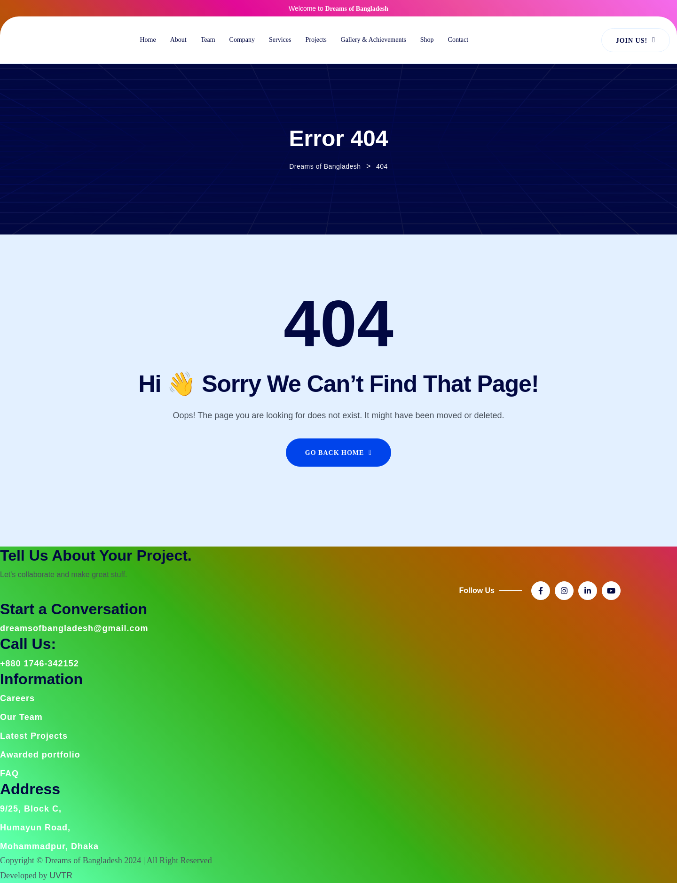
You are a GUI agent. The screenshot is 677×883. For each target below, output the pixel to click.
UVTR (60, 875)
